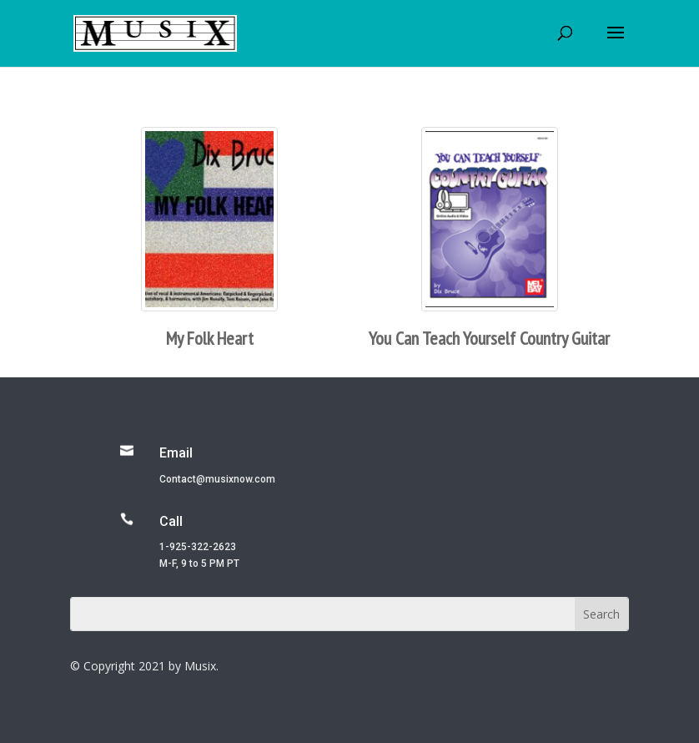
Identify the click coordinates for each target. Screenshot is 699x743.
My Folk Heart (210, 338)
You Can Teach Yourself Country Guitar (489, 338)
